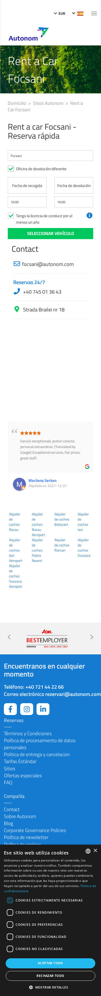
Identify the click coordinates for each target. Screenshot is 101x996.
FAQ (8, 782)
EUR (59, 13)
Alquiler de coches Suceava (84, 547)
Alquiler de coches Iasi (83, 522)
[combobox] (88, 851)
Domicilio (17, 103)
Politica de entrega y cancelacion (37, 754)
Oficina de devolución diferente (41, 169)
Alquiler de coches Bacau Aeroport (38, 524)
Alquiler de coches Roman (61, 545)
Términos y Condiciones (28, 733)
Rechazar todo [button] (50, 976)
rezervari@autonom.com (73, 694)
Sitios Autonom (48, 103)
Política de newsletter (26, 837)
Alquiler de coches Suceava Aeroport (15, 576)
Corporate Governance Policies (35, 830)
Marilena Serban (42, 480)
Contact (12, 809)
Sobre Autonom (20, 816)
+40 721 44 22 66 (44, 687)
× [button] (95, 851)
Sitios (9, 768)
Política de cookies (22, 844)
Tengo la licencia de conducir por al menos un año (44, 219)
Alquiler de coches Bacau (14, 522)
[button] (50, 987)
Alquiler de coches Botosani (61, 519)
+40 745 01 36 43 (41, 292)
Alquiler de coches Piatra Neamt (37, 550)
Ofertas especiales (23, 775)
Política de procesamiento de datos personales (40, 743)
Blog (8, 823)
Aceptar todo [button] (50, 963)
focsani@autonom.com (48, 264)
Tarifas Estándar (20, 761)
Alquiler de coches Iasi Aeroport (15, 550)
